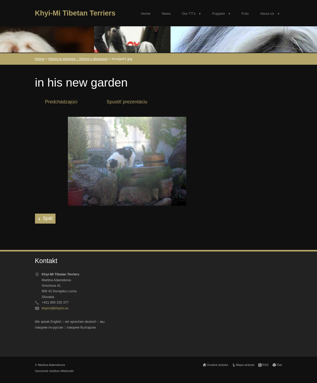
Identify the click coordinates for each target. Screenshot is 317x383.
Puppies (218, 14)
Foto (245, 14)
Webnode (67, 370)
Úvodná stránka (217, 364)
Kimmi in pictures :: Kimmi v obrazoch (78, 59)
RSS (265, 364)
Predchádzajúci (61, 101)
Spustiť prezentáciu (127, 101)
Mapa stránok (245, 364)
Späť (48, 218)
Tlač (279, 364)
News (166, 14)
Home (145, 14)
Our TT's (189, 14)
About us (267, 14)
